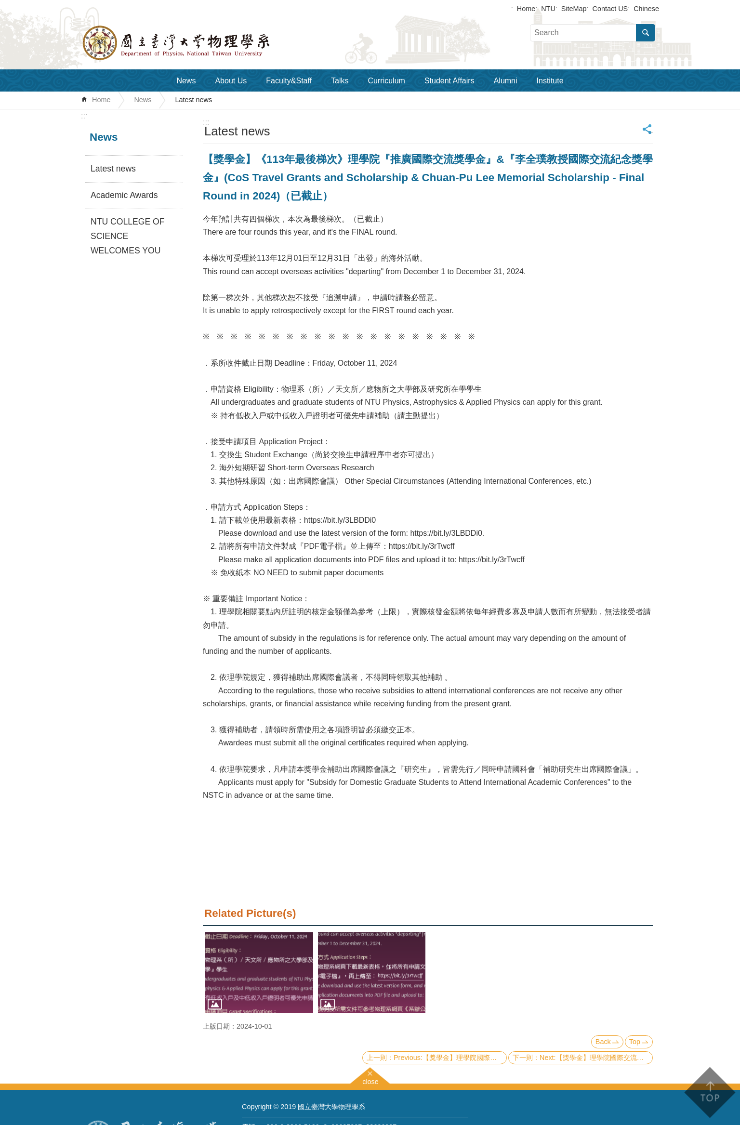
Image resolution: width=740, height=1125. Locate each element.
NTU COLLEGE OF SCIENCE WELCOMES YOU (127, 236)
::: (84, 116)
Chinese (646, 9)
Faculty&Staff (289, 81)
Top (634, 1042)
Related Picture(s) (250, 913)
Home (526, 9)
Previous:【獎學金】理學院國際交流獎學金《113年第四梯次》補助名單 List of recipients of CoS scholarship (450, 1057)
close (370, 1080)
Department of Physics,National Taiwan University (201, 43)
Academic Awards (124, 195)
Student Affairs (449, 81)
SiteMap (574, 9)
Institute (550, 81)
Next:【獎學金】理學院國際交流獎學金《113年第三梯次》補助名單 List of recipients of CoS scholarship (596, 1057)
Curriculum (386, 81)
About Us (231, 81)
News (186, 81)
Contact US (610, 9)
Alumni (505, 81)
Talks (339, 81)
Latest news (193, 100)
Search (645, 32)
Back (603, 1042)
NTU (548, 9)
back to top (709, 1092)
